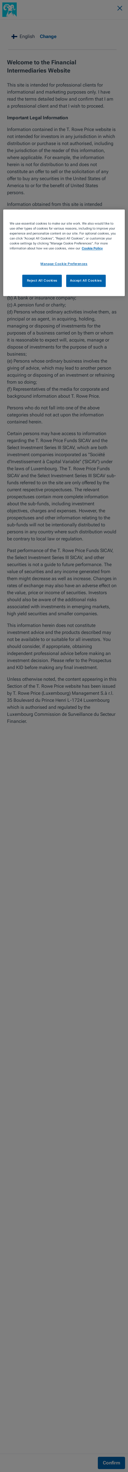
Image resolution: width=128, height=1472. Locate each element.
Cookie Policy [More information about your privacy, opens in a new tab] (92, 249)
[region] (64, 253)
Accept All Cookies (86, 281)
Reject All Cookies (42, 281)
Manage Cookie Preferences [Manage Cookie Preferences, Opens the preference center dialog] (63, 264)
